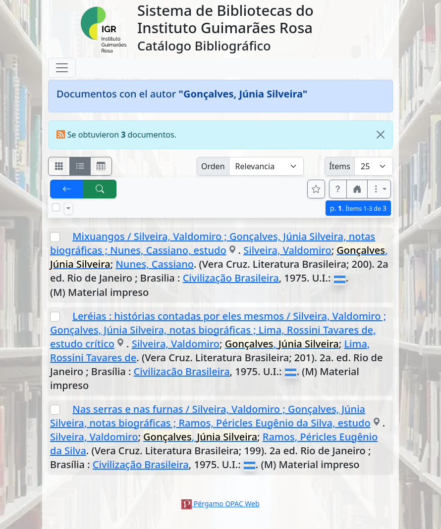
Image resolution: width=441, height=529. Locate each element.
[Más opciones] (379, 189)
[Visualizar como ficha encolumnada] (80, 166)
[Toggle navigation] (62, 68)
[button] (338, 189)
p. (358, 208)
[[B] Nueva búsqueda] (100, 189)
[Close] (380, 134)
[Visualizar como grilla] (101, 166)
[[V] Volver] (67, 189)
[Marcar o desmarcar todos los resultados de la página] (56, 207)
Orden (213, 166)
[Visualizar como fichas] (59, 166)
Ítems (339, 166)
